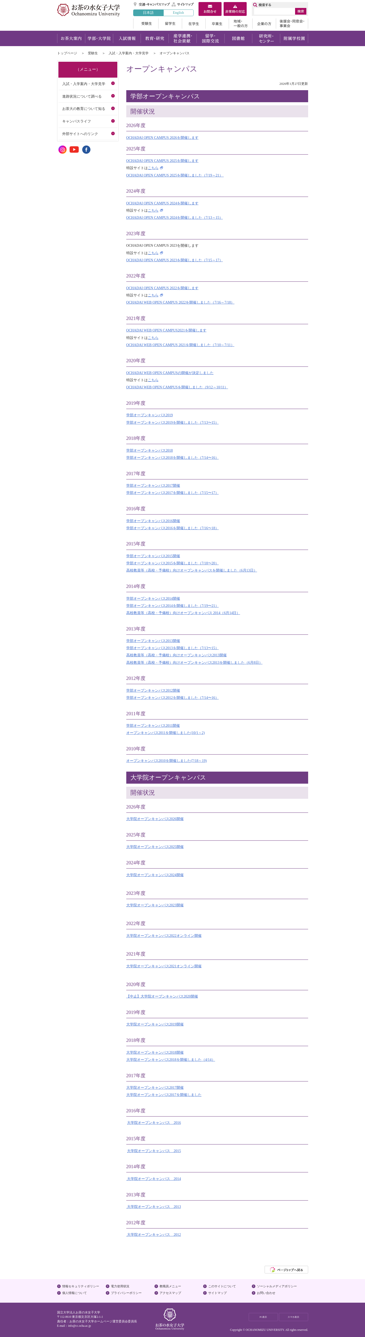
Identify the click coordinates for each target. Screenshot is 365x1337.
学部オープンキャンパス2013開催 (153, 641)
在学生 (193, 23)
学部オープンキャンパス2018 (149, 450)
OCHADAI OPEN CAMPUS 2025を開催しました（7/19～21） (175, 175)
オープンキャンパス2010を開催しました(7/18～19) (166, 761)
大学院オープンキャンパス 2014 (153, 1179)
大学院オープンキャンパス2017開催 (155, 1087)
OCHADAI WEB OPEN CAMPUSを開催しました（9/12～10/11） (177, 387)
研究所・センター (266, 38)
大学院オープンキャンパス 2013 (153, 1207)
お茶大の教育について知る (83, 109)
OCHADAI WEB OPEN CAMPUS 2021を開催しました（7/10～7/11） (180, 345)
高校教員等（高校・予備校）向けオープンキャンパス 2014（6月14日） (183, 613)
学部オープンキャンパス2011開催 (153, 725)
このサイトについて (222, 1286)
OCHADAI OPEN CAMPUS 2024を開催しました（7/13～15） (174, 217)
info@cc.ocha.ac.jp (79, 1325)
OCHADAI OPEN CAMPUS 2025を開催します (162, 161)
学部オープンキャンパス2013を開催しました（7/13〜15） (172, 648)
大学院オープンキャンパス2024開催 (155, 875)
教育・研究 (155, 38)
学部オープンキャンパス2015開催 (153, 556)
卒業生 (217, 23)
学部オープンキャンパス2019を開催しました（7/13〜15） (172, 422)
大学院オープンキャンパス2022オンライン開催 (164, 936)
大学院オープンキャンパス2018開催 (155, 1052)
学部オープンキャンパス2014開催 (153, 598)
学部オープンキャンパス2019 (149, 415)
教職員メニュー (170, 1286)
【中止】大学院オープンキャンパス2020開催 (162, 996)
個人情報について (74, 1292)
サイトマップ (182, 4)
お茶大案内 (71, 38)
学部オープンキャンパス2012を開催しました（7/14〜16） (172, 698)
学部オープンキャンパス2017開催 (153, 485)
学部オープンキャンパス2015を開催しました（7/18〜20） (172, 563)
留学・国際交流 (210, 38)
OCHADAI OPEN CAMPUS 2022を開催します (162, 288)
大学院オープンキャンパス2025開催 (155, 847)
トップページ (67, 53)
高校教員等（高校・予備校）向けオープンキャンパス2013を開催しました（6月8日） (194, 662)
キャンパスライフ (76, 121)
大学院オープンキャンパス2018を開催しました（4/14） (170, 1060)
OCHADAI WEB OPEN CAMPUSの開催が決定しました (170, 373)
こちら (153, 168)
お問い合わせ (266, 1292)
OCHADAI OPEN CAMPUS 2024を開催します (162, 203)
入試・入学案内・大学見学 (129, 53)
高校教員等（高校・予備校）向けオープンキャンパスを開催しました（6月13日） (191, 570)
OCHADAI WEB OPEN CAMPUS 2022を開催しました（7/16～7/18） (180, 302)
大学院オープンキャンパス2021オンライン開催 (164, 966)
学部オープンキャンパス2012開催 (153, 690)
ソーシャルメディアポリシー (277, 1286)
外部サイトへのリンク (80, 134)
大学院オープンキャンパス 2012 (153, 1234)
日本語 (148, 13)
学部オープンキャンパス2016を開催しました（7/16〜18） (172, 528)
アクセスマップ (170, 1292)
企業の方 (264, 23)
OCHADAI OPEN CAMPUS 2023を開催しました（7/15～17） (174, 260)
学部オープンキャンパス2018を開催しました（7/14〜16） (172, 457)
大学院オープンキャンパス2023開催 (155, 905)
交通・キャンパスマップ (152, 4)
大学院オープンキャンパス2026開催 (155, 819)
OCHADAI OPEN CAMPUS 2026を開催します (162, 138)
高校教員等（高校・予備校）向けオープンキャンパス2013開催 (176, 655)
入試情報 (127, 38)
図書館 (238, 38)
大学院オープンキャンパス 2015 (154, 1151)
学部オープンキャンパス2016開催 (153, 521)
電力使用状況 (120, 1286)
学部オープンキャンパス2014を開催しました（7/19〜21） (172, 606)
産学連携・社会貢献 (182, 38)
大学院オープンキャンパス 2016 (154, 1123)
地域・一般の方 (240, 23)
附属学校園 (294, 38)
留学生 (170, 23)
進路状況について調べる (82, 96)
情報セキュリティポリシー (80, 1286)
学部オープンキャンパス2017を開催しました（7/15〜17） (172, 493)
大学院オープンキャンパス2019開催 (155, 1024)
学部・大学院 (99, 38)
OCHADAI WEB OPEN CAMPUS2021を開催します (166, 330)
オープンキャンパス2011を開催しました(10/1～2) (165, 733)
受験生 (145, 23)
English (178, 13)
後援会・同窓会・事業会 (292, 23)
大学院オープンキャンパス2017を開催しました (164, 1095)
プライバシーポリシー (126, 1292)
